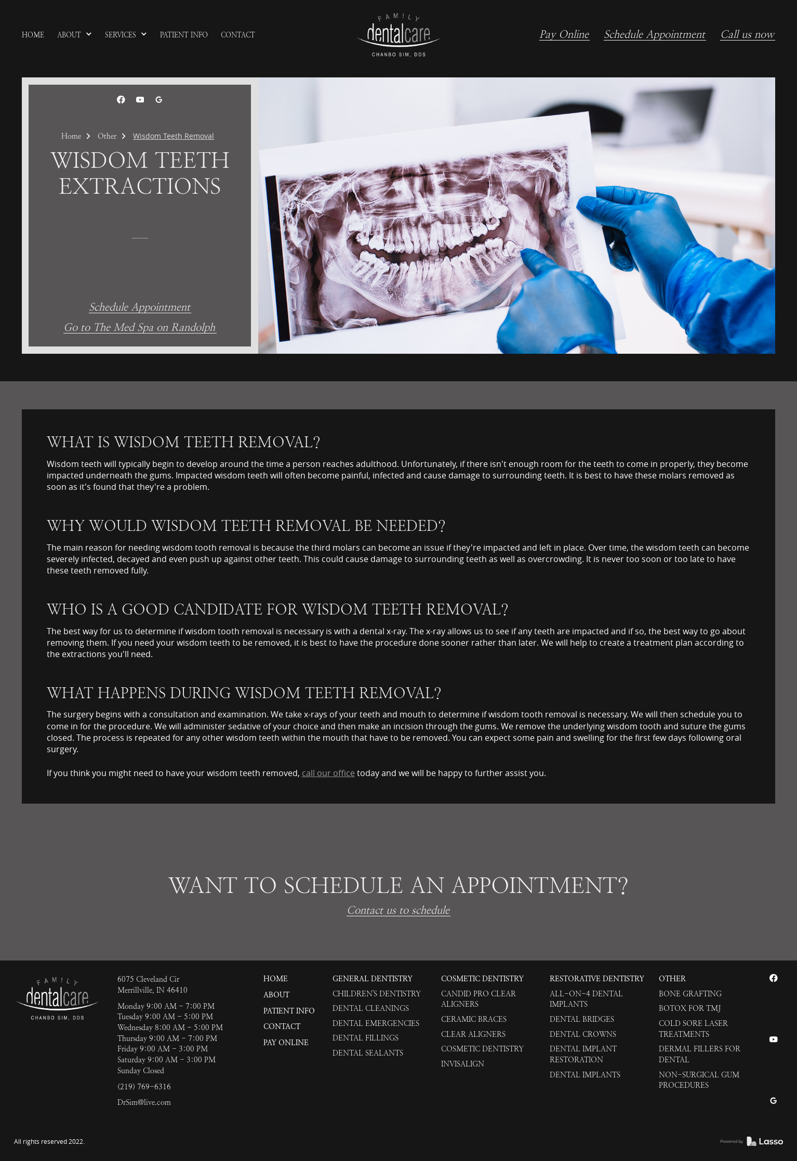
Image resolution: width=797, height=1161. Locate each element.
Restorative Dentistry (597, 979)
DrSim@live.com (144, 1102)
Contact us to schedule (398, 910)
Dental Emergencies (376, 1023)
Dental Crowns (583, 1034)
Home (71, 136)
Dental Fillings (365, 1038)
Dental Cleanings (371, 1008)
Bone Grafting (690, 994)
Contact (281, 1026)
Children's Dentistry (377, 994)
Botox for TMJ (690, 1008)
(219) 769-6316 (144, 1087)
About (276, 995)
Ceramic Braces (474, 1019)
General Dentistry (373, 979)
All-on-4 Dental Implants (586, 999)
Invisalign (462, 1064)
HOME (275, 979)
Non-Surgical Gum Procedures (699, 1080)
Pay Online (564, 35)
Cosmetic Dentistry (482, 979)
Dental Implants (585, 1075)
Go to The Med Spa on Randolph (139, 328)
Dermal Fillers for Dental (699, 1054)
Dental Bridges (582, 1019)
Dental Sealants (368, 1053)
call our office (328, 773)
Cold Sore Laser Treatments (693, 1028)
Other (107, 136)
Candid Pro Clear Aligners (478, 999)
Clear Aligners (473, 1034)
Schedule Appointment (654, 35)
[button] (74, 35)
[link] (398, 35)
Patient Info (289, 1011)
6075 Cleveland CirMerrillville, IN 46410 (152, 984)
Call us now (747, 35)
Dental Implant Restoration (583, 1054)
